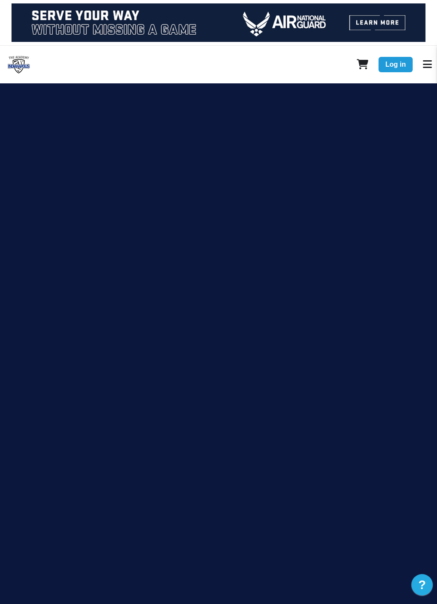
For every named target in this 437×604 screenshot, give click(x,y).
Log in (395, 64)
